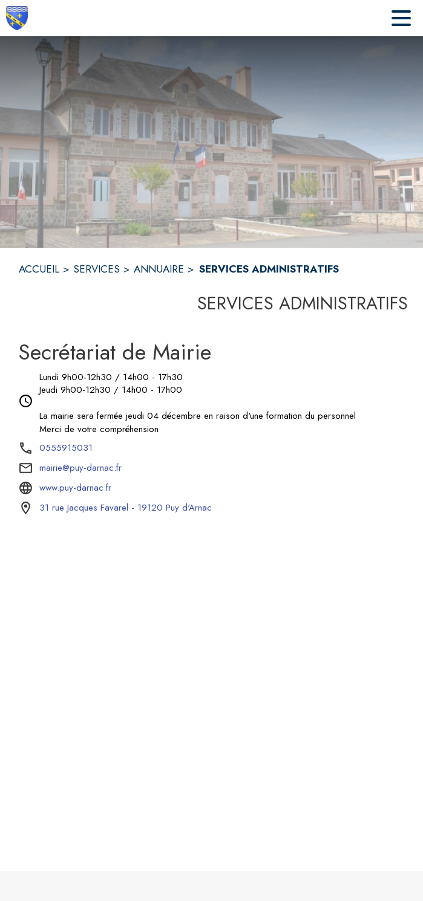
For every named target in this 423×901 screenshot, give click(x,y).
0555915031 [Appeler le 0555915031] (66, 447)
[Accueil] (17, 18)
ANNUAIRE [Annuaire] (159, 269)
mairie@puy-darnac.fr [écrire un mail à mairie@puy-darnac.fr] (80, 467)
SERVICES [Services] (96, 269)
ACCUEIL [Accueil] (39, 269)
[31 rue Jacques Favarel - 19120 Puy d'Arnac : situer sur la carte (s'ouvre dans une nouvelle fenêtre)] (125, 508)
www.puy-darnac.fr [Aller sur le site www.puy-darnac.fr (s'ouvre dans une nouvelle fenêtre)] (75, 487)
